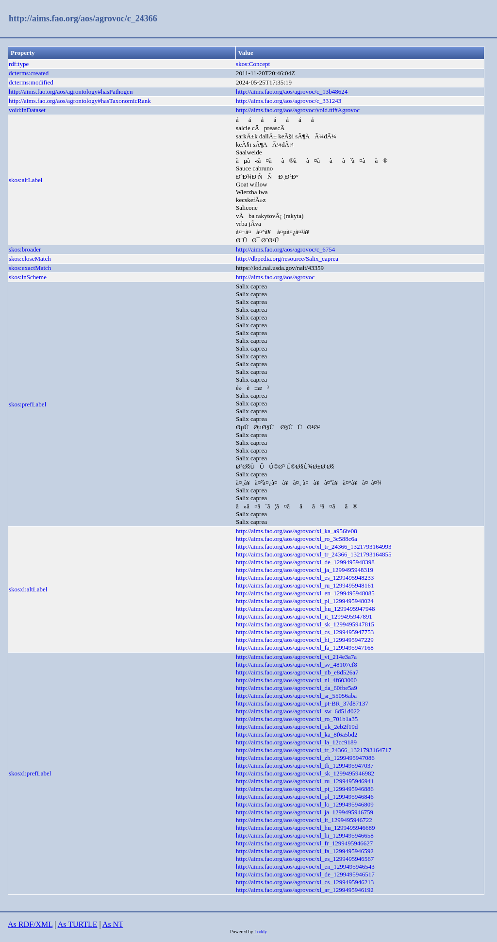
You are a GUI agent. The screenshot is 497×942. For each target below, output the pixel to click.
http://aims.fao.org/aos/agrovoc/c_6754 (285, 249)
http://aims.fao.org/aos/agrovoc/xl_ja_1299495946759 (304, 812)
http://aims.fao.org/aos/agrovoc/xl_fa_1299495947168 (305, 647)
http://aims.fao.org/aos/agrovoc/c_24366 (83, 18)
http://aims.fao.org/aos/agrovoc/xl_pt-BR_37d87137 (302, 703)
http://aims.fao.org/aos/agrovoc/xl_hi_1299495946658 (305, 835)
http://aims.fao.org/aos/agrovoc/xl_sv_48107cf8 (296, 664)
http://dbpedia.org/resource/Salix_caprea (287, 258)
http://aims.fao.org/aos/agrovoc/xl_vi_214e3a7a (296, 656)
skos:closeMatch (30, 258)
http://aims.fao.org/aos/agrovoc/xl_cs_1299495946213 (305, 882)
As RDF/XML (30, 924)
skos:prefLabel (27, 404)
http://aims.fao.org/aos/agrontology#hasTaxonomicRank (80, 100)
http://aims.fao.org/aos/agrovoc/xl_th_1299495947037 (305, 765)
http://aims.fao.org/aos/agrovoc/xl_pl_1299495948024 (305, 601)
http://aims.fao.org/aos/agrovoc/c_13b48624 (292, 91)
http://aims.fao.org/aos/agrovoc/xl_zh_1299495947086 (305, 757)
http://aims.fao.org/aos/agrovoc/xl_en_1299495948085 (305, 593)
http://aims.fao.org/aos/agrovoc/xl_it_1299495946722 (304, 820)
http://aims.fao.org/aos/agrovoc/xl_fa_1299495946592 (305, 851)
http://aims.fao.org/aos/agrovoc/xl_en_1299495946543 (305, 866)
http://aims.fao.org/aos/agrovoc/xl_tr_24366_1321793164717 (313, 750)
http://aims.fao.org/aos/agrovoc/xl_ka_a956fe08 (296, 531)
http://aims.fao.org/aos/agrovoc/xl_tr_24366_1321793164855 (313, 554)
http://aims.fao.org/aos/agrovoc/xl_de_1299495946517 (305, 874)
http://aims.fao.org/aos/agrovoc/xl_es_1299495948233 (305, 577)
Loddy (260, 931)
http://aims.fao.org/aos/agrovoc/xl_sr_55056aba (296, 695)
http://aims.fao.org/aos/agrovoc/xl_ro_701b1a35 (297, 719)
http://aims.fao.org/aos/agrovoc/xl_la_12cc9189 (296, 742)
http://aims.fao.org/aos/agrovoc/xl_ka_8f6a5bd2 (296, 734)
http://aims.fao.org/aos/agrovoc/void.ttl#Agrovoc (298, 110)
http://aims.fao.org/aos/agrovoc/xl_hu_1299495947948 (305, 608)
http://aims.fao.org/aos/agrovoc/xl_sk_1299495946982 (305, 773)
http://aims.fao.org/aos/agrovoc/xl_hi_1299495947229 (305, 639)
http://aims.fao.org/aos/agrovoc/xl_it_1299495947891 (304, 616)
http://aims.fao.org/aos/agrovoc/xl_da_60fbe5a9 (296, 687)
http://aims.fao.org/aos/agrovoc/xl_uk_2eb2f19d (297, 726)
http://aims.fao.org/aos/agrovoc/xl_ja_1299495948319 (304, 569)
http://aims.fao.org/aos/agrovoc (275, 277)
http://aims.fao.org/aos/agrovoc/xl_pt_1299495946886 (305, 788)
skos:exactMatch (30, 267)
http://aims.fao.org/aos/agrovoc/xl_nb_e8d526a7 (297, 672)
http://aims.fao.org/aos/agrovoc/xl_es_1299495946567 (305, 858)
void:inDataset (27, 110)
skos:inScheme (28, 277)
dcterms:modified (31, 82)
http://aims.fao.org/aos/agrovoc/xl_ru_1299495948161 (305, 585)
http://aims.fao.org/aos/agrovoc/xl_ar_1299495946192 (305, 889)
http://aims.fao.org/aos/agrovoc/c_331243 (288, 100)
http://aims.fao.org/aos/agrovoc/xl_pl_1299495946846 (305, 796)
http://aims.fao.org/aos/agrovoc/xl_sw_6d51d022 (298, 711)
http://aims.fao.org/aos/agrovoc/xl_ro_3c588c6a (296, 538)
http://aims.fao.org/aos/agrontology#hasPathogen (71, 91)
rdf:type (19, 63)
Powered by (242, 931)
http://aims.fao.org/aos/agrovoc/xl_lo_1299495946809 (305, 804)
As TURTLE (78, 924)
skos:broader (25, 249)
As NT (112, 924)
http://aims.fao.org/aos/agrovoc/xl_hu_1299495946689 (305, 827)
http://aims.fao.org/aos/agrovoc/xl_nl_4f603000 (296, 680)
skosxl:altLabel (28, 589)
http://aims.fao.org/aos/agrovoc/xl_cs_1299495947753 (305, 632)
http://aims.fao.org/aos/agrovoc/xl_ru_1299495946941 (305, 781)
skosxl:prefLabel (30, 773)
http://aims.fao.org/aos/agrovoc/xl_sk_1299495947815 (305, 624)
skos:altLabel (25, 180)
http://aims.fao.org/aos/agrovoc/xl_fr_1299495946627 (304, 843)
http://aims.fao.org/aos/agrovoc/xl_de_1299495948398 (305, 562)
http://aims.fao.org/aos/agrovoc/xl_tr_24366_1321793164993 (313, 546)
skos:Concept (253, 63)
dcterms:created (29, 73)
